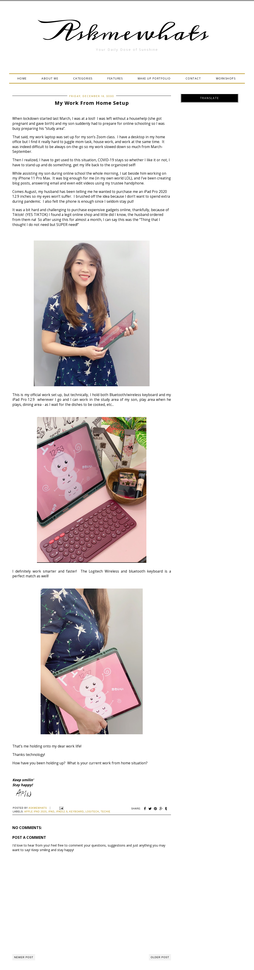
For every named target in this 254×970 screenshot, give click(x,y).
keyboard (76, 811)
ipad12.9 (61, 811)
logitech (92, 811)
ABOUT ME (49, 78)
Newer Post (23, 957)
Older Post (160, 957)
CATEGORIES (83, 78)
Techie (105, 811)
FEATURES (115, 78)
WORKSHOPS (226, 78)
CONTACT (193, 78)
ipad (51, 811)
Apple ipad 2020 (35, 811)
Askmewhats (127, 32)
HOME (22, 78)
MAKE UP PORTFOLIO (154, 78)
